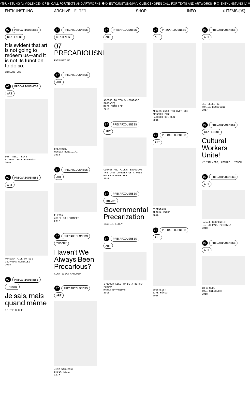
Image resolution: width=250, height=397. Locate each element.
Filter (80, 11)
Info (191, 11)
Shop (141, 11)
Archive (62, 11)
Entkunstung (19, 11)
